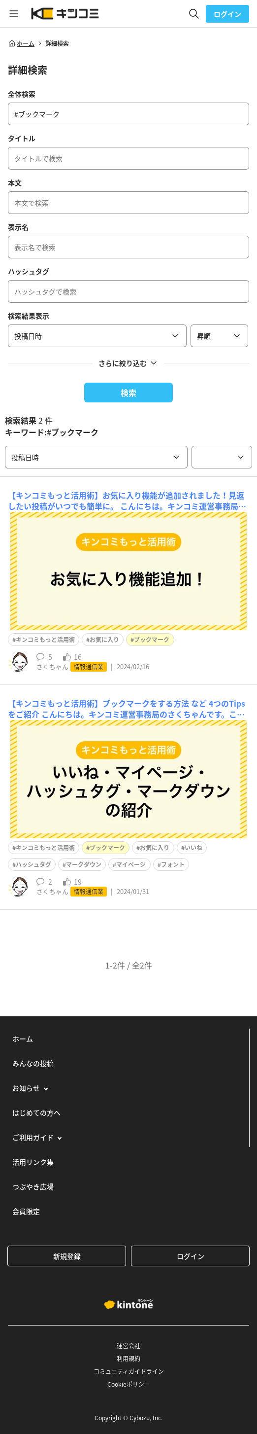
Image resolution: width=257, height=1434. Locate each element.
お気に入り (104, 639)
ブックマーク (151, 639)
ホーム (21, 43)
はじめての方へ (36, 1112)
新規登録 (67, 1256)
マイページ (131, 864)
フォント (173, 864)
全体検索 (21, 94)
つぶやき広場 (33, 1186)
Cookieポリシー (128, 1384)
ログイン (227, 14)
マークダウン (83, 864)
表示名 (18, 227)
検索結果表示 (28, 316)
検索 (128, 392)
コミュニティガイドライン (129, 1371)
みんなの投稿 (33, 1063)
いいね (193, 847)
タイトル (21, 138)
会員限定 (26, 1211)
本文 (15, 182)
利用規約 (128, 1358)
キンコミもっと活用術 (45, 639)
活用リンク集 (33, 1162)
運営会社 (128, 1345)
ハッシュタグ (28, 271)
